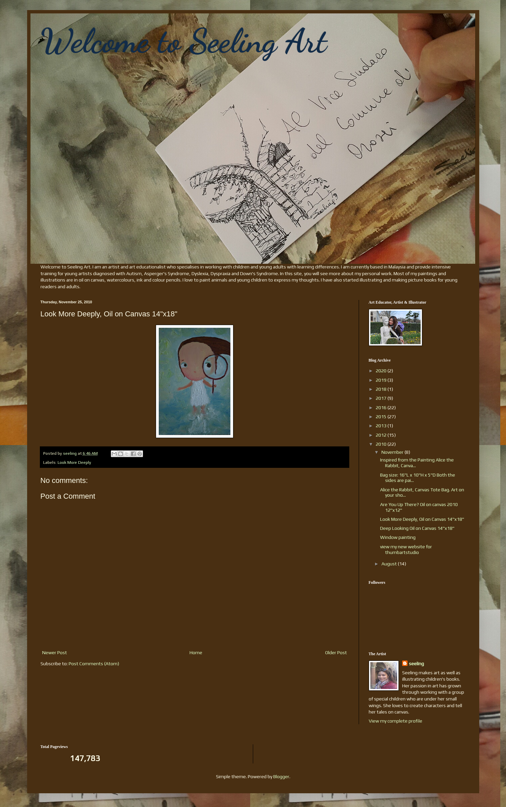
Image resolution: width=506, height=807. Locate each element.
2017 (381, 398)
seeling (416, 663)
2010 (381, 444)
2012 (381, 435)
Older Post (336, 652)
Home (196, 652)
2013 (381, 425)
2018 (381, 389)
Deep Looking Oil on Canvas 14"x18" (417, 528)
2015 (381, 416)
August (389, 563)
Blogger (281, 776)
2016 (381, 407)
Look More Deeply (74, 462)
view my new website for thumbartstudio (406, 549)
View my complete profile (395, 721)
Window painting (398, 537)
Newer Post (54, 652)
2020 (381, 370)
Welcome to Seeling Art (184, 41)
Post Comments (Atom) (94, 663)
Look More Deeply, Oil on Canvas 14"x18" (422, 519)
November (393, 452)
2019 (381, 380)
